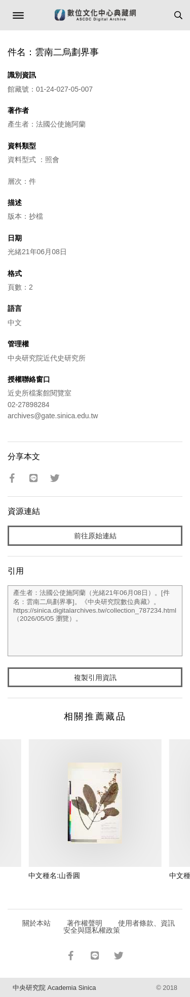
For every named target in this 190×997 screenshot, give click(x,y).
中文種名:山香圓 (54, 875)
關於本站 (36, 923)
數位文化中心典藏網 (95, 15)
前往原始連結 (95, 536)
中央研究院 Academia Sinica (54, 987)
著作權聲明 (84, 923)
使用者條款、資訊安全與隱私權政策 (119, 926)
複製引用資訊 (95, 677)
